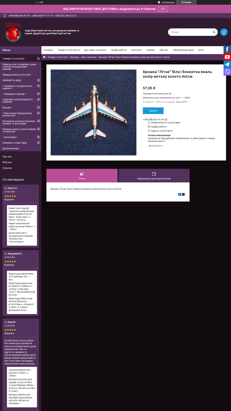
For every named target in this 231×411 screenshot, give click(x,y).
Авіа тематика (88, 57)
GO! (163, 8)
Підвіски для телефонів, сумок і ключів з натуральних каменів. (19, 66)
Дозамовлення (10, 148)
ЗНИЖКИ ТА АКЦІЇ (11, 80)
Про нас (164, 50)
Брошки (74, 57)
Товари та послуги (68, 50)
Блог (201, 50)
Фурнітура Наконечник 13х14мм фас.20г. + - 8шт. (21, 276)
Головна (48, 50)
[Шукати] (214, 32)
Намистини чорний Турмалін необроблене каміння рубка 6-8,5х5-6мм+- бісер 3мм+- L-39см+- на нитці (21, 214)
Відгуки (7, 162)
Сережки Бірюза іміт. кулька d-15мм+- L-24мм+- (20, 373)
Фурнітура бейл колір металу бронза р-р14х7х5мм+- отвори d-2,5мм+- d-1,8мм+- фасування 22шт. (21, 304)
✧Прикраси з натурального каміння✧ (17, 87)
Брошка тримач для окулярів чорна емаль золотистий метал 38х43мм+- (20, 399)
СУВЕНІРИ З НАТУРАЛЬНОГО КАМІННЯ (17, 100)
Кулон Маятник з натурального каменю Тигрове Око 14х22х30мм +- (21, 237)
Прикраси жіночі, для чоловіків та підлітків (19, 130)
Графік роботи (118, 50)
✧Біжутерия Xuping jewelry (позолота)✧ (17, 114)
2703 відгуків (168, 2)
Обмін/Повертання (183, 50)
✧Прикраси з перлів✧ (14, 94)
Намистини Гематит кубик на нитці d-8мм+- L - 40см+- (22, 226)
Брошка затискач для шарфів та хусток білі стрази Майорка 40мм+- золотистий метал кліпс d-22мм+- (22, 385)
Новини (151, 50)
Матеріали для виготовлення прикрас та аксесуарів (18, 122)
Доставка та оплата (95, 50)
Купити (153, 110)
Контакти (136, 50)
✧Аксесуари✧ (10, 137)
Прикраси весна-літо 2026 (16, 74)
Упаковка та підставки (14, 142)
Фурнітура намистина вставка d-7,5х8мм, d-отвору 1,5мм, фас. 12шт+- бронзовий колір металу (22, 289)
